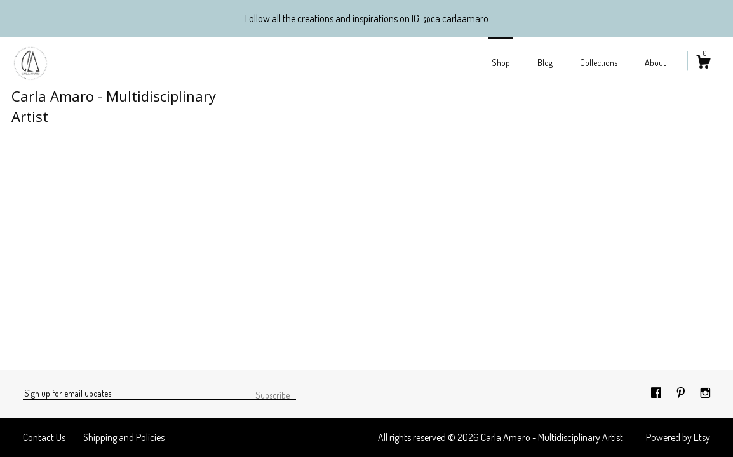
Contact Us (44, 437)
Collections (598, 62)
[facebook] (657, 393)
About (655, 62)
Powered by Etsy (678, 437)
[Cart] (703, 63)
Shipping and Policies (124, 437)
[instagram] (705, 393)
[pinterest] (682, 393)
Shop (501, 62)
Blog (545, 62)
